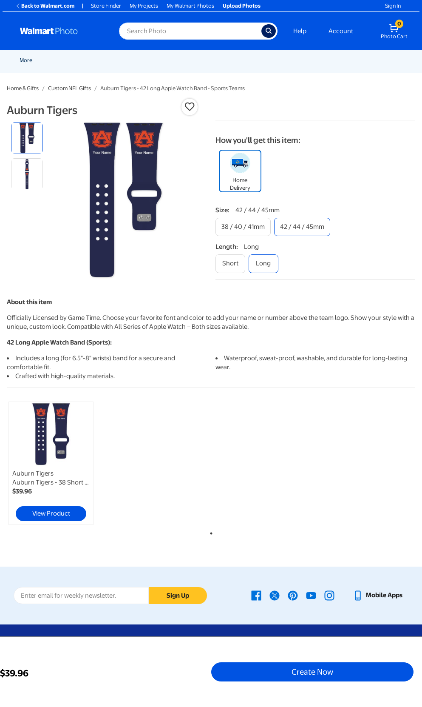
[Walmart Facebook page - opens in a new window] (256, 595)
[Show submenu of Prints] (198, 60)
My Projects (144, 6)
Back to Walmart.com (44, 6)
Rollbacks (28, 60)
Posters (279, 60)
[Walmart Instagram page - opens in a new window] (329, 595)
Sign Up (178, 595)
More (365, 60)
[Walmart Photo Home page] (60, 31)
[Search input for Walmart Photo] (190, 31)
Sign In (393, 6)
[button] (189, 107)
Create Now (312, 671)
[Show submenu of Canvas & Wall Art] (348, 60)
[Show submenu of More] (375, 60)
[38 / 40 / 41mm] (243, 227)
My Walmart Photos (190, 6)
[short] (230, 263)
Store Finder (106, 6)
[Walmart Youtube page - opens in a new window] (311, 595)
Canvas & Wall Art (324, 60)
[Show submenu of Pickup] (170, 60)
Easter (132, 60)
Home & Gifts (23, 88)
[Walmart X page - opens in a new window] (274, 595)
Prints (188, 60)
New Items (63, 60)
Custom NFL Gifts (69, 88)
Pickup (157, 60)
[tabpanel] (75, 463)
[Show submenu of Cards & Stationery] (258, 60)
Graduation (99, 60)
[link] (51, 463)
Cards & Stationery (232, 60)
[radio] (27, 138)
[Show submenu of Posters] (292, 60)
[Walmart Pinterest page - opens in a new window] (293, 595)
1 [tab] (209, 531)
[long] (263, 263)
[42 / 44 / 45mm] (302, 227)
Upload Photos (242, 6)
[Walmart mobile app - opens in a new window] (377, 595)
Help (299, 31)
